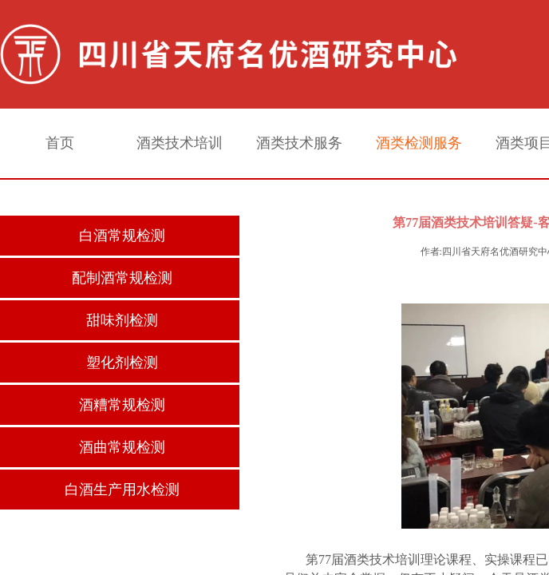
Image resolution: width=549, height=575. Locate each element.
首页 (59, 143)
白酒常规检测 (122, 236)
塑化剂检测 (122, 363)
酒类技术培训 (179, 143)
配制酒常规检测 (122, 278)
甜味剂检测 (122, 320)
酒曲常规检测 (122, 447)
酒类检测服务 (419, 143)
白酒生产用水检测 (122, 490)
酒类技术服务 (299, 143)
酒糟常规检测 (122, 405)
